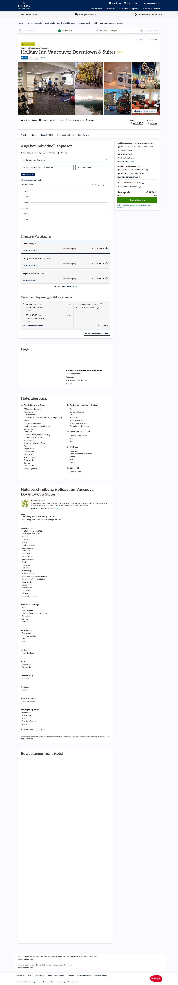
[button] (89, 57)
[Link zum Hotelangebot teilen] (139, 39)
